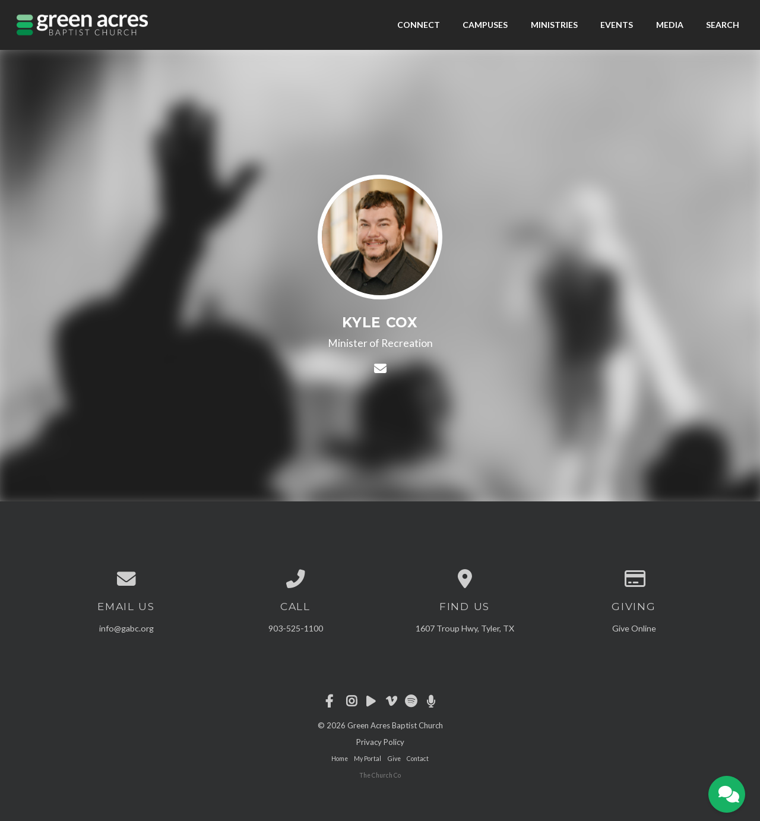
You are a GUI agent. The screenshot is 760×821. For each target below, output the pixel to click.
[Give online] (634, 579)
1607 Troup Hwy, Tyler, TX (465, 628)
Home (339, 758)
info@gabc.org (126, 628)
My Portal (367, 758)
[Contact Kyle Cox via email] (379, 368)
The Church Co (380, 775)
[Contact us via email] (126, 579)
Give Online (634, 628)
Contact (418, 758)
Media (669, 25)
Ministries (554, 25)
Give (394, 758)
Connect (418, 25)
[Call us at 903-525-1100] (295, 579)
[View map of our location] (464, 579)
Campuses (485, 25)
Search (722, 25)
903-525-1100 (295, 628)
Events (616, 25)
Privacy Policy (380, 742)
